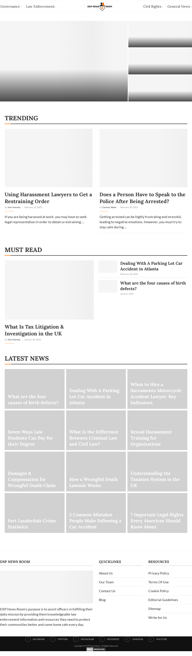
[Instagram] (83, 644)
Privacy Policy (158, 578)
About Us (106, 578)
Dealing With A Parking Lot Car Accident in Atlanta (150, 270)
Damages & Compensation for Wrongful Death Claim (33, 483)
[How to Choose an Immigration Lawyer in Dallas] (64, 62)
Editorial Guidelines (163, 605)
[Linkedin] (134, 644)
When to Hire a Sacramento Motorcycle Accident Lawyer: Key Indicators (157, 397)
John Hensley (13, 210)
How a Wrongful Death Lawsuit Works (94, 487)
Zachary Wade (109, 210)
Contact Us (107, 596)
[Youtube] (158, 644)
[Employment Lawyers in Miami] (160, 62)
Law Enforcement (40, 6)
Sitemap (154, 613)
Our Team (106, 587)
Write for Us (157, 622)
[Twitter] (59, 644)
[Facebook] (34, 644)
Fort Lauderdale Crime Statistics (33, 528)
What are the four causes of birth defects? (151, 291)
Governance (9, 6)
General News (179, 6)
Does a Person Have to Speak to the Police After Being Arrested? (143, 199)
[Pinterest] (109, 644)
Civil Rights (153, 6)
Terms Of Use (158, 587)
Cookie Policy (158, 596)
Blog (102, 605)
